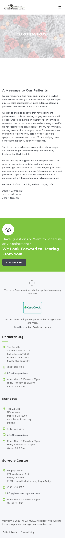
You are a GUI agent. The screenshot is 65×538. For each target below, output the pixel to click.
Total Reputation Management (21, 524)
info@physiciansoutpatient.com (23, 493)
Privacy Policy (27, 532)
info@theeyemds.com (18, 373)
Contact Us (14, 262)
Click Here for (21, 327)
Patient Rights (10, 532)
